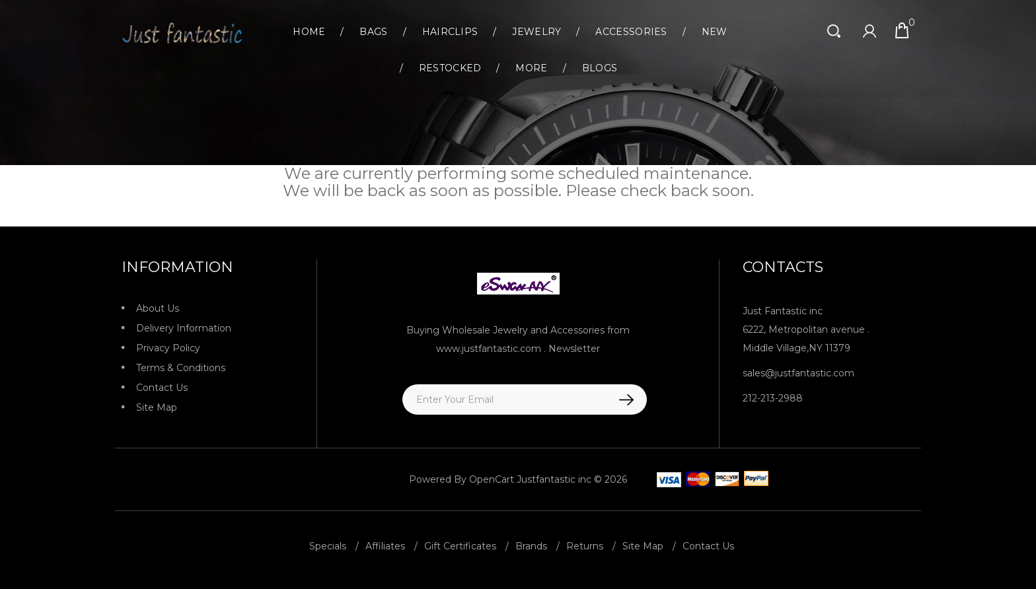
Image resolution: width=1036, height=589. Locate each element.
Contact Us (162, 388)
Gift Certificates (460, 546)
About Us (157, 308)
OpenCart (491, 479)
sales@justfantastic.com (798, 373)
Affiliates (385, 546)
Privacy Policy (168, 348)
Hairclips (450, 32)
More (531, 68)
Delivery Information (183, 328)
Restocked (450, 68)
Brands (531, 546)
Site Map (156, 407)
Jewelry (536, 32)
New (714, 32)
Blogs (600, 68)
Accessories (631, 32)
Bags (373, 32)
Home (309, 32)
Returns (584, 546)
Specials (327, 546)
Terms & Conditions (180, 368)
